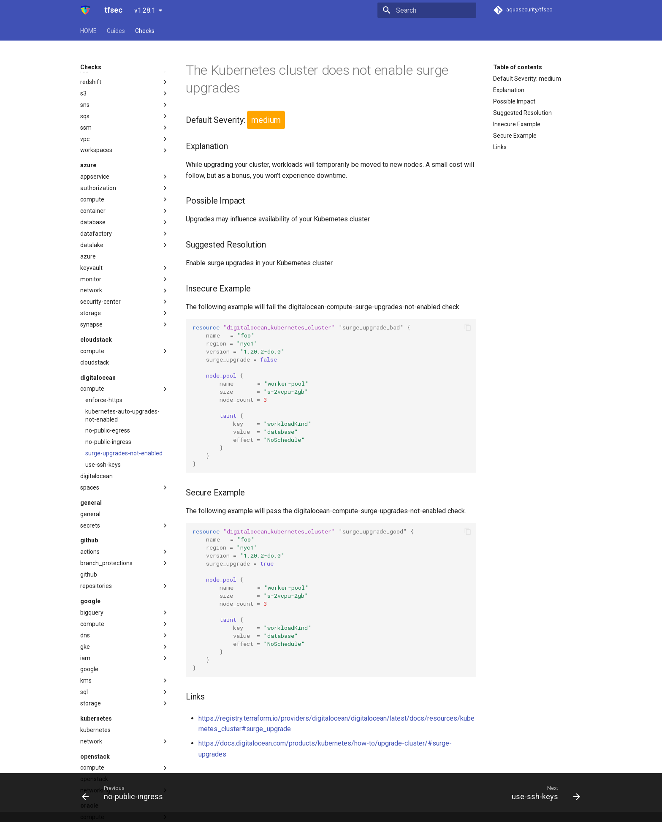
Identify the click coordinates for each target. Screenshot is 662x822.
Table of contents (517, 67)
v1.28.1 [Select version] (144, 10)
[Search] (426, 10)
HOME (88, 30)
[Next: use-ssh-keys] (543, 792)
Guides (116, 30)
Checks (145, 30)
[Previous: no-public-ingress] (125, 792)
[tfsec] (85, 10)
